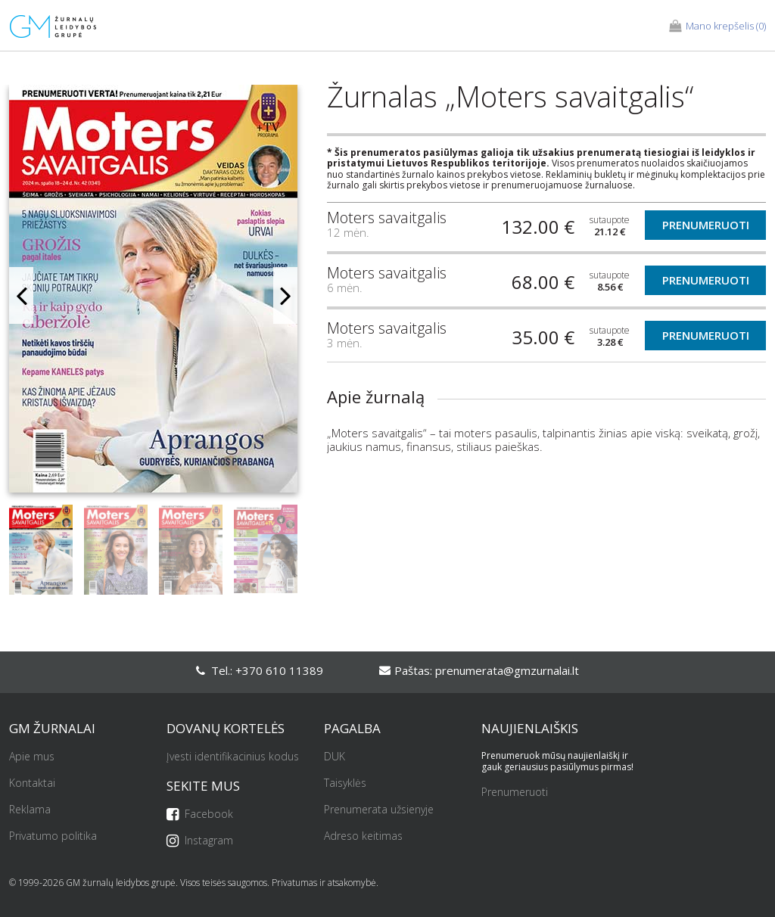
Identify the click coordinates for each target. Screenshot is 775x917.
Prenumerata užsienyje (379, 810)
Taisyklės (345, 783)
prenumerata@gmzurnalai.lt (507, 670)
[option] (153, 295)
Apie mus (31, 757)
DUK (334, 757)
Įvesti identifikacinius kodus (233, 757)
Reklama (30, 810)
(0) (717, 26)
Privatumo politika (53, 836)
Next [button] (285, 295)
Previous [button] (21, 295)
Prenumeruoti (705, 224)
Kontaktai (32, 783)
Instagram (200, 841)
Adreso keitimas (363, 836)
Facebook (200, 814)
